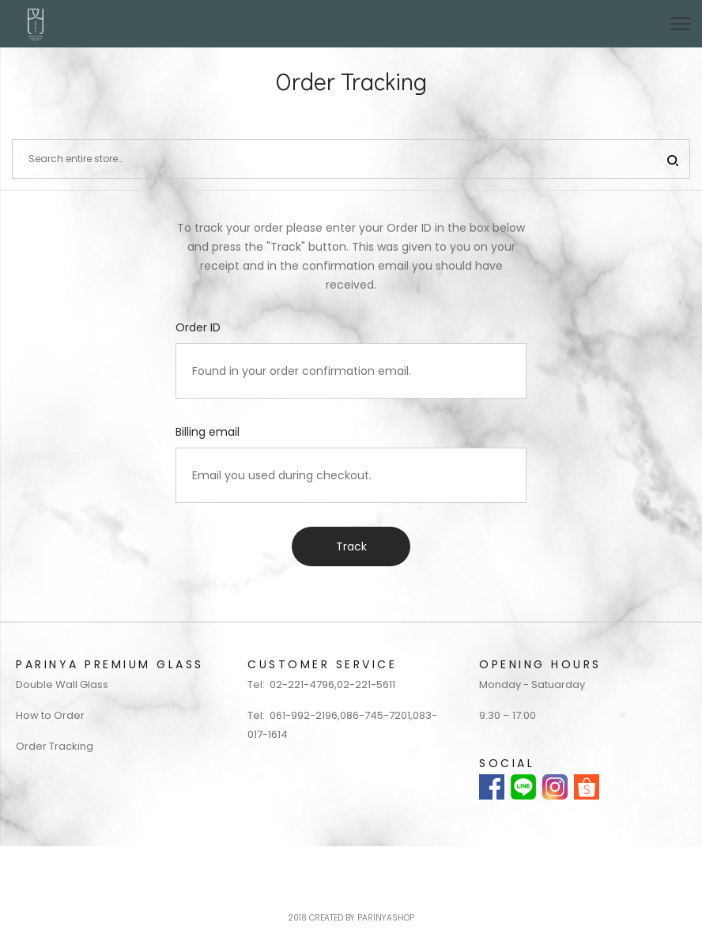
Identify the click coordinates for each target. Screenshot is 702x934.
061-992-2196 (304, 715)
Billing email (208, 432)
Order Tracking (54, 746)
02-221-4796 (302, 684)
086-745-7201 (375, 715)
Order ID (198, 327)
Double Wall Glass (62, 684)
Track (351, 546)
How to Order (50, 715)
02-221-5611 (366, 684)
